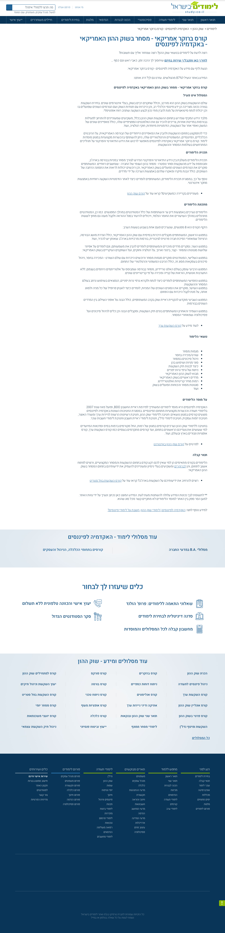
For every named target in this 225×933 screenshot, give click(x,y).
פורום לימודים (203, 809)
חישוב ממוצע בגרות (38, 781)
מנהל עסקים (138, 781)
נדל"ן (110, 776)
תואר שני (188, 20)
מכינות (174, 790)
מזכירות (108, 813)
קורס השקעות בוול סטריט (106, 480)
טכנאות (108, 823)
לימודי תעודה (167, 20)
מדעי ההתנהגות (137, 790)
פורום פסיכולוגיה (71, 804)
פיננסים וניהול (105, 800)
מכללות (206, 795)
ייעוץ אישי (16, 20)
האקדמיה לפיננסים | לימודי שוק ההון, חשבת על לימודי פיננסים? (146, 510)
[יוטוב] (117, 874)
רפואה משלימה (104, 827)
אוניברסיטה (204, 790)
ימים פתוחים (203, 800)
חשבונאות (140, 804)
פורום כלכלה (73, 790)
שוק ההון (197, 29)
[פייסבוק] (110, 874)
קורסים (173, 804)
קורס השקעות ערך (169, 325)
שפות (109, 785)
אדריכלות (140, 823)
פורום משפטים (72, 781)
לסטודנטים (42, 790)
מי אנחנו (79, 7)
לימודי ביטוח (106, 809)
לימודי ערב (171, 809)
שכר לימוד (204, 785)
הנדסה (141, 813)
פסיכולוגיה (139, 832)
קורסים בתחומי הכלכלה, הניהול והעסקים (73, 549)
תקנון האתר (42, 785)
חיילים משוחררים (41, 20)
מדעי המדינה (138, 818)
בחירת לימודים (70, 20)
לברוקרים (180, 466)
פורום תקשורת (72, 785)
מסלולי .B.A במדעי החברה (188, 549)
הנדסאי (103, 20)
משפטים (140, 776)
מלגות (90, 20)
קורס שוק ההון (136, 193)
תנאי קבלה (204, 781)
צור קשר (43, 795)
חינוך (109, 795)
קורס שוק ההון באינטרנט (169, 444)
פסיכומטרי (144, 20)
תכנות (109, 804)
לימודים (212, 29)
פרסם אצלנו (64, 7)
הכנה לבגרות (122, 20)
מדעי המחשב (138, 809)
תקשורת (140, 795)
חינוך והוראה (138, 800)
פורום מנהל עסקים (70, 776)
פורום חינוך (74, 795)
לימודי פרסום (105, 818)
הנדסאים (172, 795)
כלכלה (141, 785)
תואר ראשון (208, 20)
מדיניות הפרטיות (39, 800)
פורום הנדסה (73, 800)
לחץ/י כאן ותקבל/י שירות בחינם (185, 60)
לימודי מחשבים (104, 837)
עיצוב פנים (139, 827)
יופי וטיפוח (107, 790)
